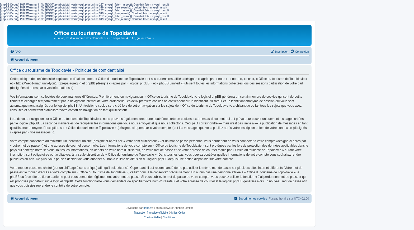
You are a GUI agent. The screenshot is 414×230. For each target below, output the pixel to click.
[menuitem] (15, 51)
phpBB (147, 207)
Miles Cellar (178, 212)
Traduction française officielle (151, 212)
